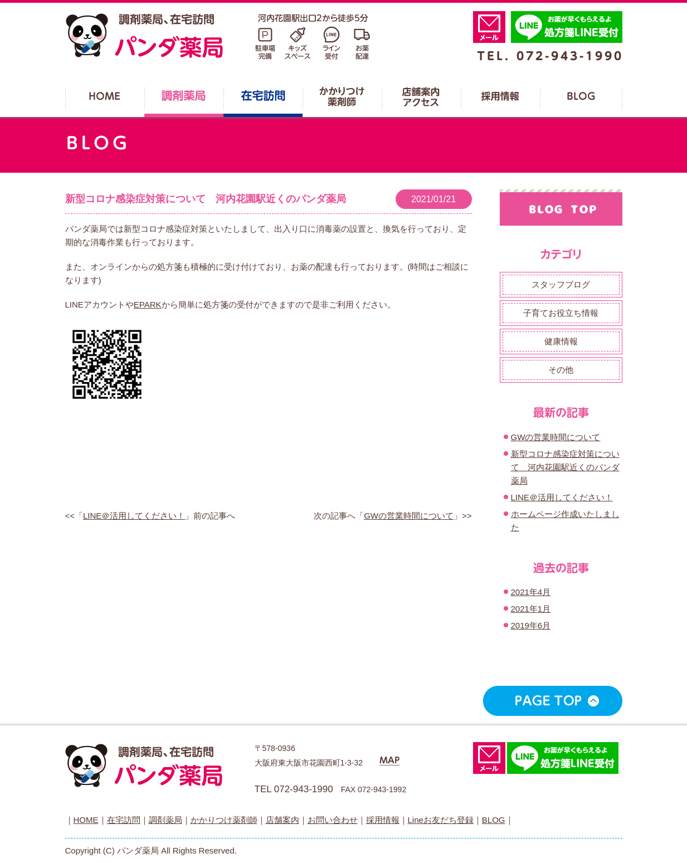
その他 (560, 369)
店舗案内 (282, 820)
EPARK (148, 304)
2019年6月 (531, 625)
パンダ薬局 (218, 36)
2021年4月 (531, 592)
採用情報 (382, 820)
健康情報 (561, 341)
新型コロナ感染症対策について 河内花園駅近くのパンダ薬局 (205, 198)
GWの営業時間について (409, 515)
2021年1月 (531, 608)
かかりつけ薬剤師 (224, 820)
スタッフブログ (561, 284)
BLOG (493, 820)
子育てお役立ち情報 (560, 313)
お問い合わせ (333, 820)
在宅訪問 (123, 820)
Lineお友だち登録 (441, 820)
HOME (86, 820)
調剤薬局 (165, 820)
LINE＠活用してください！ (134, 515)
